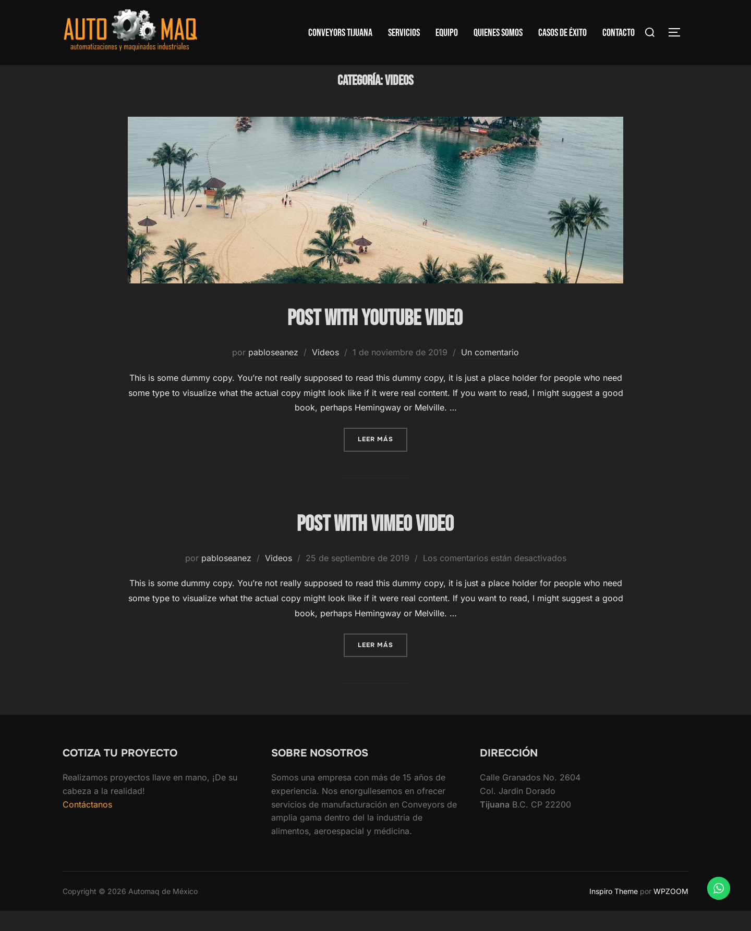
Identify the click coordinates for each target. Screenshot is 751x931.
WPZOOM (670, 911)
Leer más (382, 459)
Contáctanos (87, 824)
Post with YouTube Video (375, 339)
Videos (325, 372)
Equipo (446, 33)
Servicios (404, 33)
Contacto (618, 33)
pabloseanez (273, 372)
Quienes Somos (498, 33)
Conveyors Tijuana (340, 33)
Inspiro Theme (613, 911)
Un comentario (490, 372)
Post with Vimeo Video (375, 544)
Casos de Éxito (562, 33)
